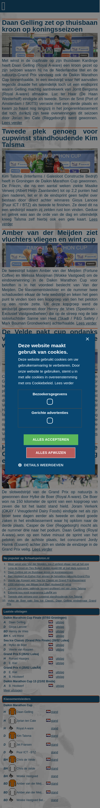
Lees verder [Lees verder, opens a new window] (64, 383)
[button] (40, 465)
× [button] (87, 339)
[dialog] (50, 404)
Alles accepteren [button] (51, 439)
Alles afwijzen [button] (51, 453)
